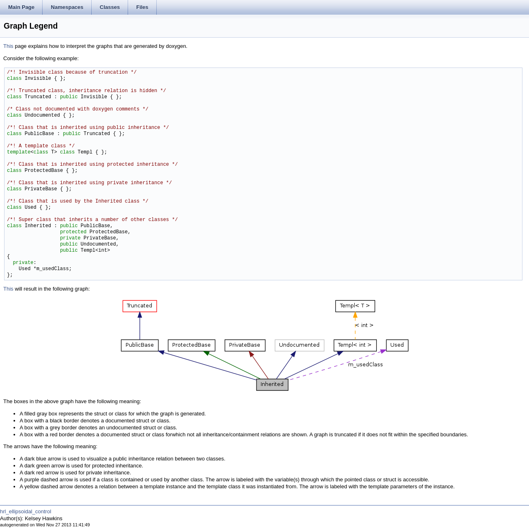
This (8, 46)
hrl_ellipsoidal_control (25, 511)
